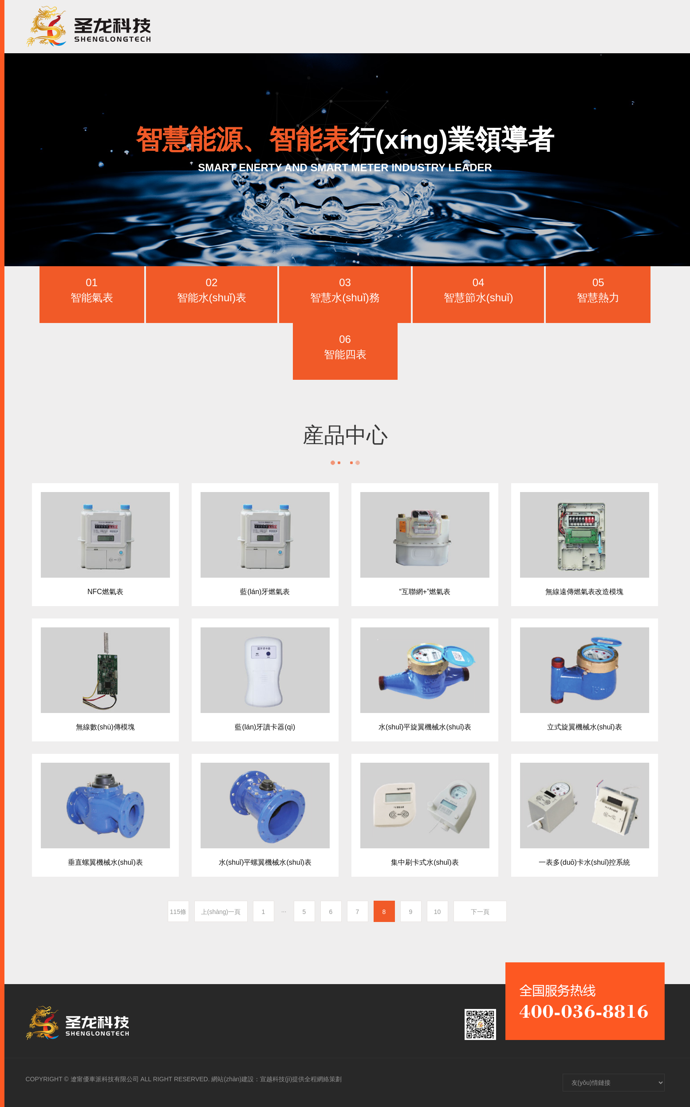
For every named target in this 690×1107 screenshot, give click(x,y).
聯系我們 (587, 26)
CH (632, 26)
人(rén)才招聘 (528, 26)
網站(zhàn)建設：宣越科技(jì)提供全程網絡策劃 (276, 1079)
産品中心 (421, 26)
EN (654, 26)
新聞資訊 (470, 26)
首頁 (329, 26)
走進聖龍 (371, 26)
